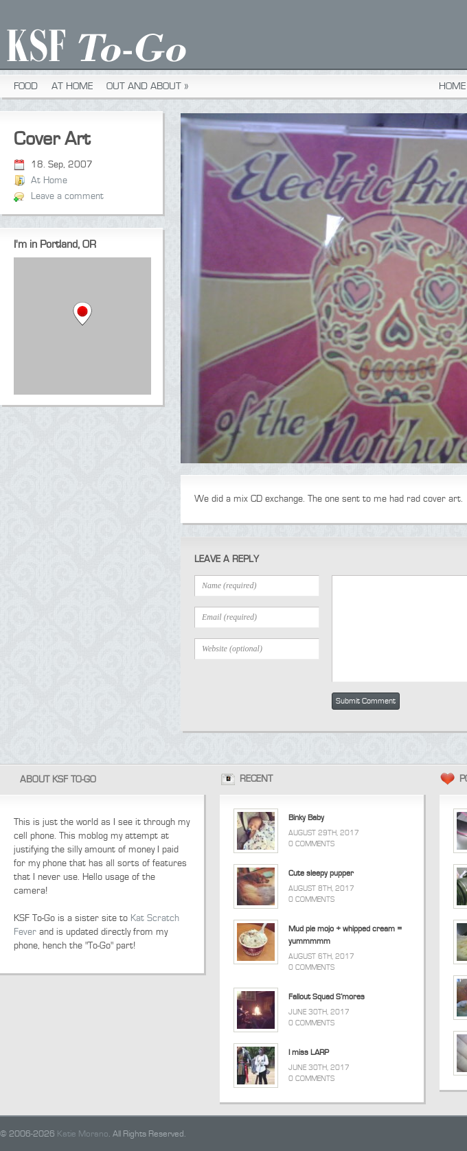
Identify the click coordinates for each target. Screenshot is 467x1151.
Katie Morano (83, 1134)
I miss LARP (308, 1052)
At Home (72, 86)
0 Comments (311, 843)
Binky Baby (306, 817)
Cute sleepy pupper (321, 873)
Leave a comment (67, 196)
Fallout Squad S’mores (326, 996)
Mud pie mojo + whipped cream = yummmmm (345, 935)
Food (26, 86)
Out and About (147, 86)
